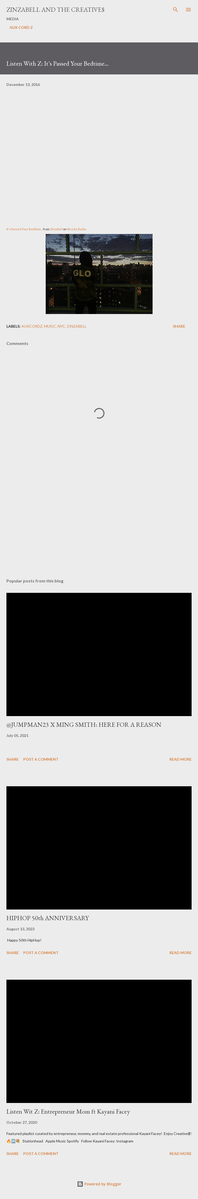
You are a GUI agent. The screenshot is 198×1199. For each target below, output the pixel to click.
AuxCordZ (31, 326)
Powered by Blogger (99, 1183)
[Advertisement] (99, 523)
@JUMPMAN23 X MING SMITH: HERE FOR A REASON (83, 724)
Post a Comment (41, 759)
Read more (180, 759)
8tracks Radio (76, 229)
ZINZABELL (77, 326)
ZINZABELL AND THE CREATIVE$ (55, 9)
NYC (61, 326)
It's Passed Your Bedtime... (24, 229)
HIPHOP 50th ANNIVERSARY (47, 918)
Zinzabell (56, 229)
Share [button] (179, 326)
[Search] (175, 9)
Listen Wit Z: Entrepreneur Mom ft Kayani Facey (68, 1111)
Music (50, 326)
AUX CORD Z (21, 27)
